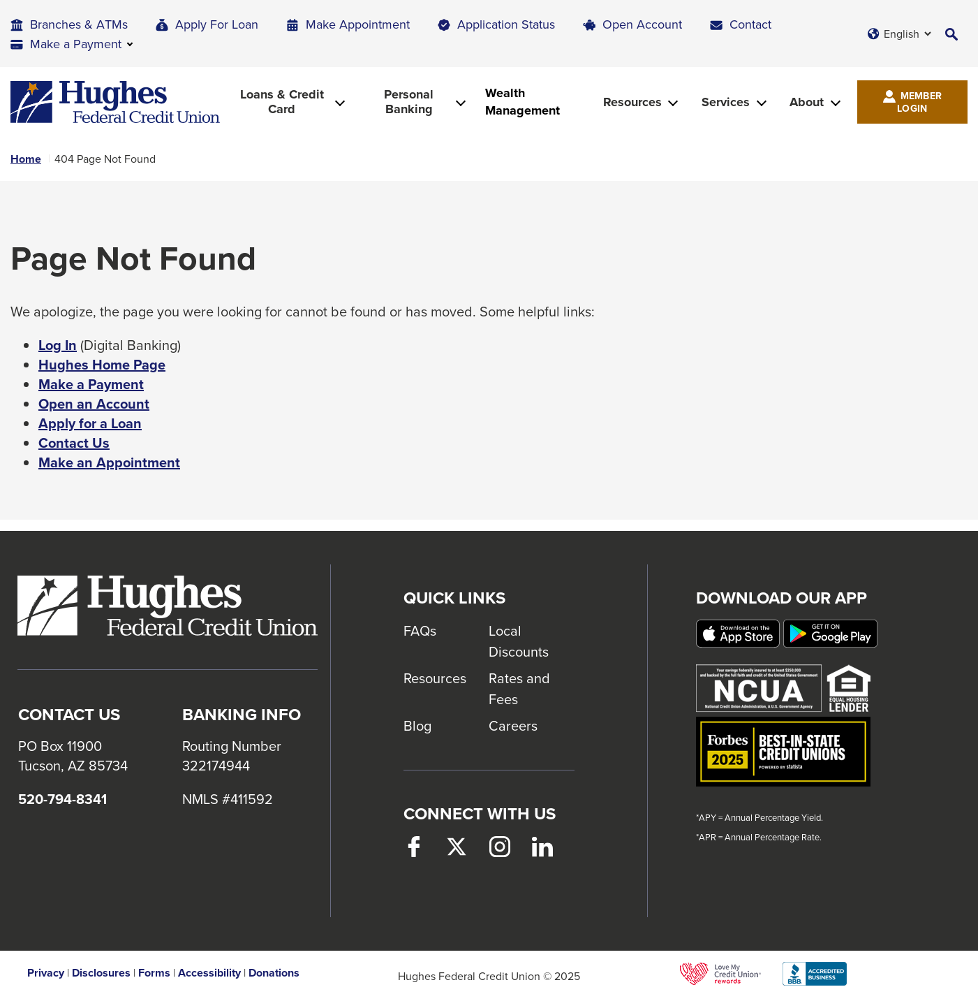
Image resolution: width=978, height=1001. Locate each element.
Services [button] (726, 102)
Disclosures (101, 973)
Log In (57, 345)
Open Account (642, 24)
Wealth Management (522, 102)
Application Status (506, 24)
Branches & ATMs (79, 24)
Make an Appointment (109, 462)
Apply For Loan (216, 24)
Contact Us (74, 443)
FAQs (419, 630)
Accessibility (209, 973)
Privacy (45, 973)
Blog (417, 725)
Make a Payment (91, 384)
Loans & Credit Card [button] (282, 101)
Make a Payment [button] (75, 43)
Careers (513, 725)
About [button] (807, 102)
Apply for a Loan (90, 423)
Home (25, 159)
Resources (434, 678)
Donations (274, 973)
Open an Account (93, 404)
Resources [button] (632, 102)
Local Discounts (519, 641)
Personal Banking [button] (409, 101)
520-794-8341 (62, 799)
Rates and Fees (519, 688)
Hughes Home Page (101, 364)
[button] (951, 33)
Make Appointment (358, 24)
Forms (154, 973)
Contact (750, 24)
